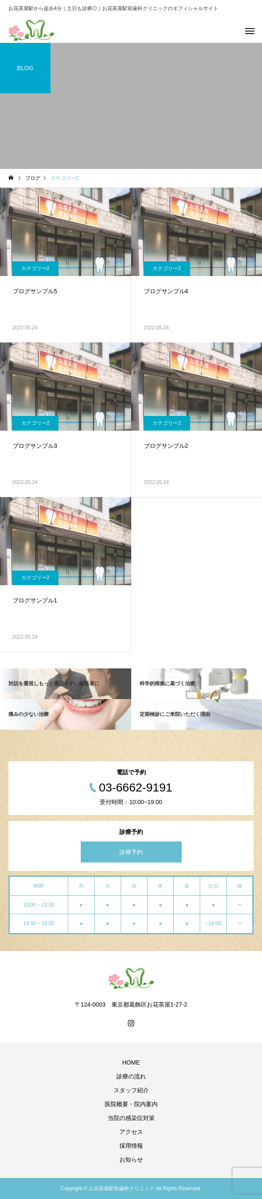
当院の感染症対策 (131, 1118)
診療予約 (131, 852)
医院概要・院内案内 (131, 1104)
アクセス (131, 1131)
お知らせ (131, 1159)
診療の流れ (131, 1076)
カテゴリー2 (35, 268)
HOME (131, 1062)
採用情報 (131, 1145)
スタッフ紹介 (131, 1090)
